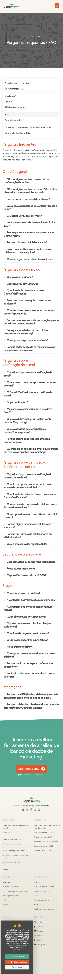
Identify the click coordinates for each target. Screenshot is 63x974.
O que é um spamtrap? (43, 837)
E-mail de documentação (17, 83)
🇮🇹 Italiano (38, 940)
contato (29, 160)
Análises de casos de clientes (45, 909)
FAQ (7, 115)
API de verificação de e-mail (14, 851)
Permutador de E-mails (12, 844)
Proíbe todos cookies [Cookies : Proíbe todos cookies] (17, 962)
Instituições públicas (10, 896)
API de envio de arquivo (16, 107)
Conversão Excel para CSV (17, 133)
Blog (36, 905)
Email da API (10, 96)
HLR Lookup (7, 832)
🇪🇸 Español (38, 936)
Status (5, 869)
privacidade (17, 950)
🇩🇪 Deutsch (39, 931)
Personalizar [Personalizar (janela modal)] (17, 967)
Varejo (5, 905)
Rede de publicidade (11, 887)
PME (4, 900)
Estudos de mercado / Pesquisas (15, 891)
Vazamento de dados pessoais (46, 841)
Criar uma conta (31, 769)
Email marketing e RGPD (44, 846)
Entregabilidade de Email (44, 832)
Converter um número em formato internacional (28, 127)
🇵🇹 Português (39, 945)
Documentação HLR (14, 89)
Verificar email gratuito (12, 839)
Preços (37, 882)
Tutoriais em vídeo (13, 120)
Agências (6, 882)
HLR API (8, 102)
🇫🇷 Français (38, 927)
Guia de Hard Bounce (42, 850)
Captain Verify (29, 805)
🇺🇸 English (38, 922)
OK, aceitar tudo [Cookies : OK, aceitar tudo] (17, 956)
